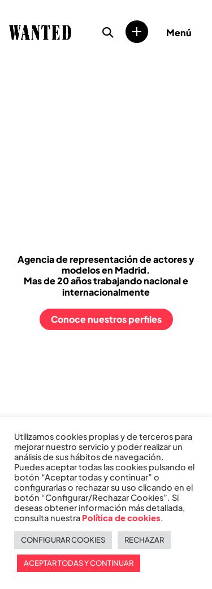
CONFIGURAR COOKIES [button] (63, 539)
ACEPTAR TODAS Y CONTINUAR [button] (78, 563)
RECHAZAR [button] (144, 539)
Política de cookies (121, 518)
